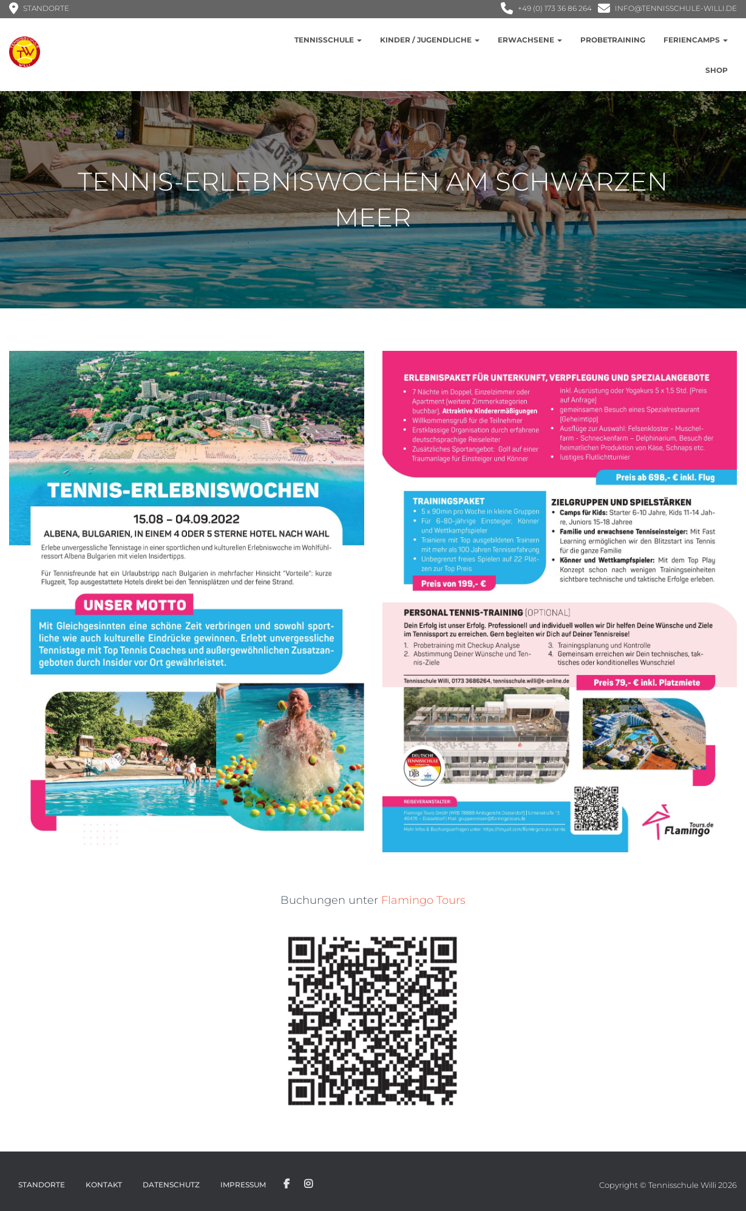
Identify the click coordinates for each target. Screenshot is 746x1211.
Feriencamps (695, 39)
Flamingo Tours (423, 900)
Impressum (243, 1184)
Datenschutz (171, 1184)
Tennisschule (328, 39)
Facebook (286, 1184)
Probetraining (612, 39)
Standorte (41, 1184)
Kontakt (104, 1184)
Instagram (308, 1184)
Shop (716, 70)
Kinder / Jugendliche (430, 39)
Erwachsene (530, 39)
